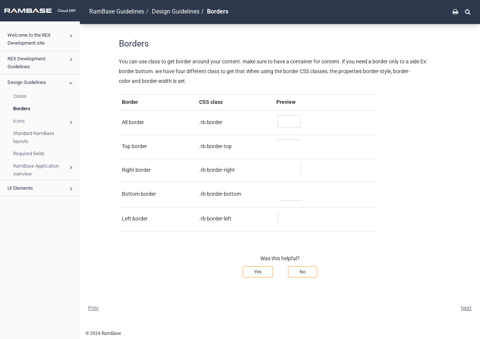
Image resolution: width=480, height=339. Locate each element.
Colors (20, 96)
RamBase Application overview (44, 169)
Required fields (29, 153)
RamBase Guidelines (116, 11)
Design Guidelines (41, 83)
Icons (44, 122)
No (303, 271)
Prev (93, 308)
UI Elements (41, 188)
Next (466, 308)
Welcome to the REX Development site (41, 38)
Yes (257, 271)
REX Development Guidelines (41, 61)
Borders (21, 108)
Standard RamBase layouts (33, 137)
